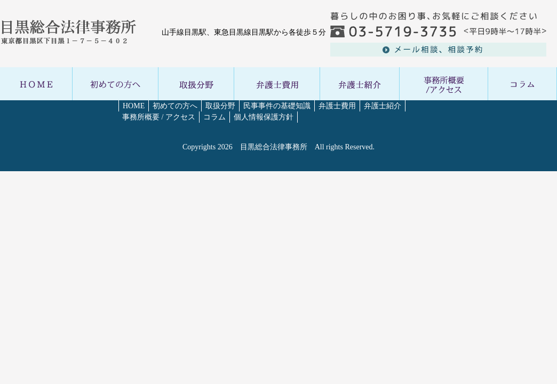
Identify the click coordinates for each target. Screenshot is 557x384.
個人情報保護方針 (263, 117)
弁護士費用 (337, 106)
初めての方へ (175, 106)
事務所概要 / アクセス (158, 117)
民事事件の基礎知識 (277, 106)
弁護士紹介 (382, 106)
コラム (214, 117)
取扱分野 (220, 106)
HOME (134, 106)
